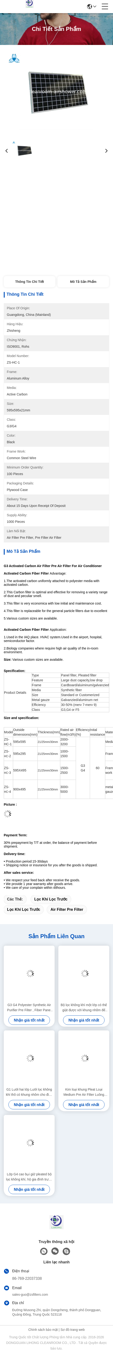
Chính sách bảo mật (43, 1330)
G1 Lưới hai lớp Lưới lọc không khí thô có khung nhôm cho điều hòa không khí (29, 1092)
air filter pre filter (66, 909)
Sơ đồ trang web (72, 1330)
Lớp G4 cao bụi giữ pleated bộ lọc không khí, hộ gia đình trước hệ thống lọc (29, 1177)
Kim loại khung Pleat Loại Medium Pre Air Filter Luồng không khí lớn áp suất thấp (84, 1092)
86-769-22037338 (27, 1278)
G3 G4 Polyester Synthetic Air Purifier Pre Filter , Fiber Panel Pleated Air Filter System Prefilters (29, 1008)
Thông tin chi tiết (29, 282)
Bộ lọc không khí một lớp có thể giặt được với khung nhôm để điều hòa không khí (84, 1008)
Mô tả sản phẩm (83, 282)
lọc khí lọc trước (50, 899)
